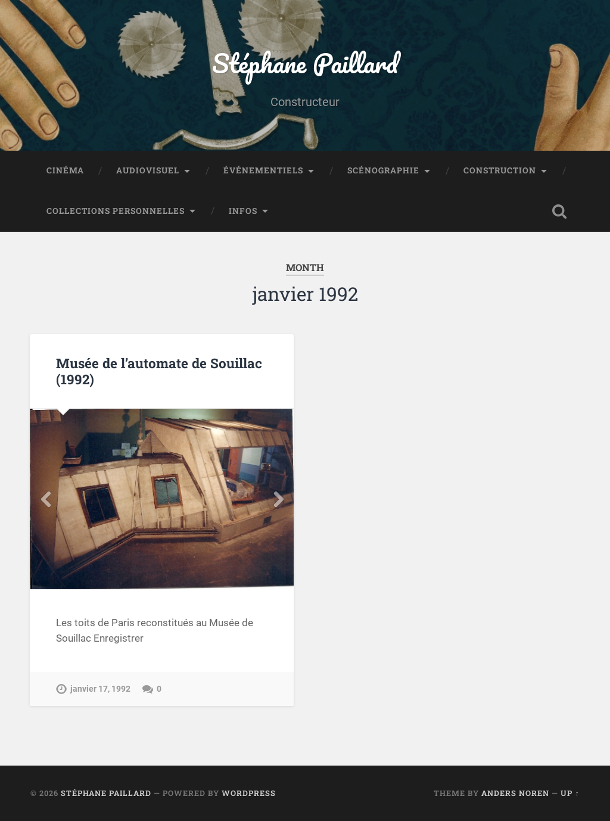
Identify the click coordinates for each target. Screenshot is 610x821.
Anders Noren (515, 793)
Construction (499, 170)
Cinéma (65, 170)
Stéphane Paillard (305, 63)
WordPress (249, 793)
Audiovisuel (147, 170)
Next (278, 499)
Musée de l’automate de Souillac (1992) (159, 371)
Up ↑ (570, 793)
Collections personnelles (115, 211)
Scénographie (383, 170)
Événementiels (263, 170)
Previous (45, 499)
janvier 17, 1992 (100, 689)
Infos (243, 211)
